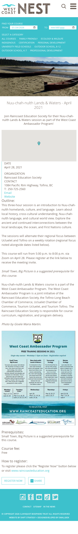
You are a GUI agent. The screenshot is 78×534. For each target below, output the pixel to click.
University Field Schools (16, 46)
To (45, 27)
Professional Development (46, 50)
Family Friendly (28, 38)
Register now (13, 481)
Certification (27, 42)
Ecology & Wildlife (52, 38)
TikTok (47, 497)
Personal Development (52, 42)
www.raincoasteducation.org (30, 470)
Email (8, 193)
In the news (49, 506)
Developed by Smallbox (57, 517)
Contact (27, 506)
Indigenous (8, 42)
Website (9, 196)
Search (64, 6)
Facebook (31, 497)
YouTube (39, 497)
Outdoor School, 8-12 (47, 46)
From (5, 27)
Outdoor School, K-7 (14, 50)
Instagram (23, 497)
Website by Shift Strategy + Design (27, 517)
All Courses (9, 38)
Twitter (55, 497)
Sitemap (37, 506)
